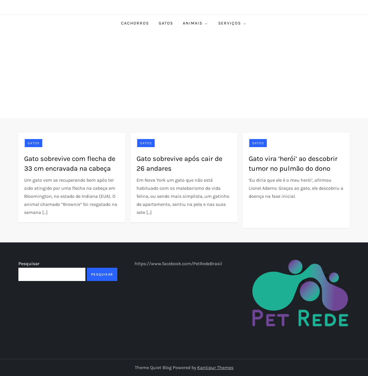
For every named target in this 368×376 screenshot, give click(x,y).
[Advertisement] (184, 75)
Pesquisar (28, 263)
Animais (195, 23)
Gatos (166, 23)
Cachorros (135, 23)
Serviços (232, 23)
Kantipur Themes (215, 367)
